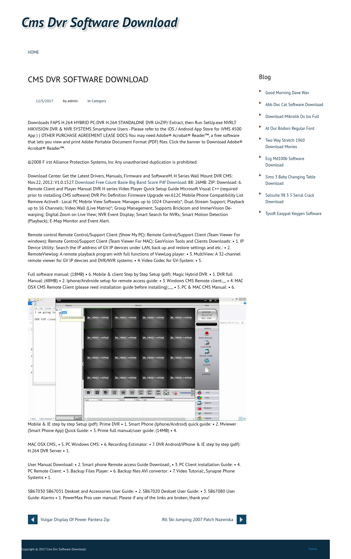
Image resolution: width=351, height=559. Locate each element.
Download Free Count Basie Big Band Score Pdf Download (130, 182)
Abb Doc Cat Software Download (294, 104)
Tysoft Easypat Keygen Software (294, 213)
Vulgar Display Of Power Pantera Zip (75, 519)
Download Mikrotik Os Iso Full (292, 116)
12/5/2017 (44, 100)
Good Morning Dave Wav (287, 92)
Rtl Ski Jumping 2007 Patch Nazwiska (197, 519)
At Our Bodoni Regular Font (290, 128)
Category (99, 100)
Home (33, 52)
